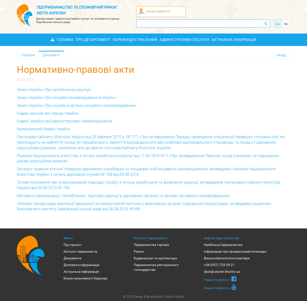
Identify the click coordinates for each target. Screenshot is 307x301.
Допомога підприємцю (82, 265)
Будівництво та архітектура (155, 258)
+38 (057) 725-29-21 (219, 265)
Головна (65, 40)
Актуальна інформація (234, 40)
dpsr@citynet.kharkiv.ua (222, 271)
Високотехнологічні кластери (227, 258)
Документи (51, 55)
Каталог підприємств (80, 251)
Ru (286, 24)
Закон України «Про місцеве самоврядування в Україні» (66, 97)
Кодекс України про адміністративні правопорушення (64, 120)
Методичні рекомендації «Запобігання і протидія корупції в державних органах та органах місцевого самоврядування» (123, 195)
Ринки (139, 251)
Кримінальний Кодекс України (43, 128)
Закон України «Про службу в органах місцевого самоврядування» (76, 105)
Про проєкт (73, 245)
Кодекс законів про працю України (47, 113)
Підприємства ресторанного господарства (156, 267)
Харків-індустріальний (135, 40)
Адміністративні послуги (184, 40)
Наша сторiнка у (220, 279)
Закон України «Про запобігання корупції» (54, 89)
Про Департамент (93, 40)
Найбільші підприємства (223, 245)
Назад (281, 55)
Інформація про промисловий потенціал (235, 251)
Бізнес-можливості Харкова (85, 278)
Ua (277, 24)
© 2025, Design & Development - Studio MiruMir (153, 296)
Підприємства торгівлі (151, 245)
